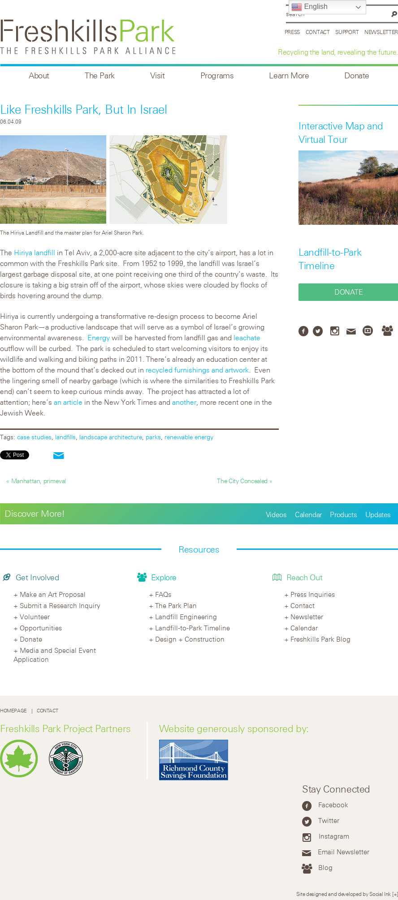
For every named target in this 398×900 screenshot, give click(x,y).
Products (343, 514)
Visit (157, 75)
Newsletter (381, 31)
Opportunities (41, 628)
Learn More (289, 75)
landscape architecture (110, 437)
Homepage (13, 710)
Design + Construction (190, 639)
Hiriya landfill (34, 252)
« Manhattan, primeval (35, 480)
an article (68, 402)
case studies (34, 437)
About (39, 75)
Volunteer (35, 617)
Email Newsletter (343, 852)
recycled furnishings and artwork (197, 369)
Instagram (334, 836)
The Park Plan (176, 605)
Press (292, 31)
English (309, 7)
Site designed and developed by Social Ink (343, 893)
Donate (356, 75)
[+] (395, 893)
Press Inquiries (312, 594)
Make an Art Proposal (53, 594)
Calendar (308, 514)
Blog (325, 867)
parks (153, 437)
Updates (378, 514)
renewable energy (188, 437)
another (184, 402)
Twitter (328, 820)
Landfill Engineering (186, 617)
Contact (318, 31)
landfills (65, 437)
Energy (98, 337)
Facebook (333, 805)
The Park (100, 75)
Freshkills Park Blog (320, 639)
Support (347, 31)
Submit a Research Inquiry (60, 605)
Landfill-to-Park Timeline (192, 628)
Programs (217, 75)
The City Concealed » (244, 480)
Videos (276, 514)
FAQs (163, 594)
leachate (247, 337)
